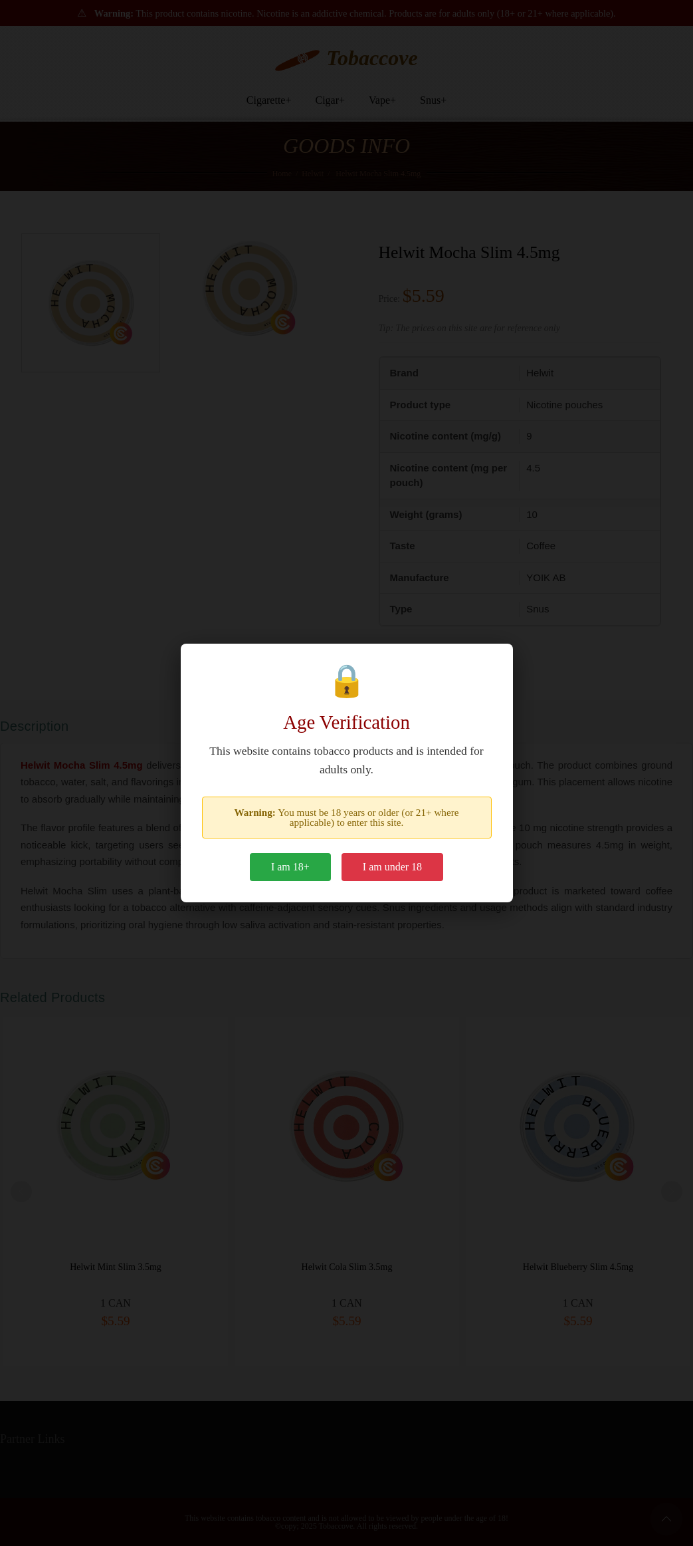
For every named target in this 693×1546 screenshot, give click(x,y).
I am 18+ (290, 866)
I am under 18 (392, 866)
